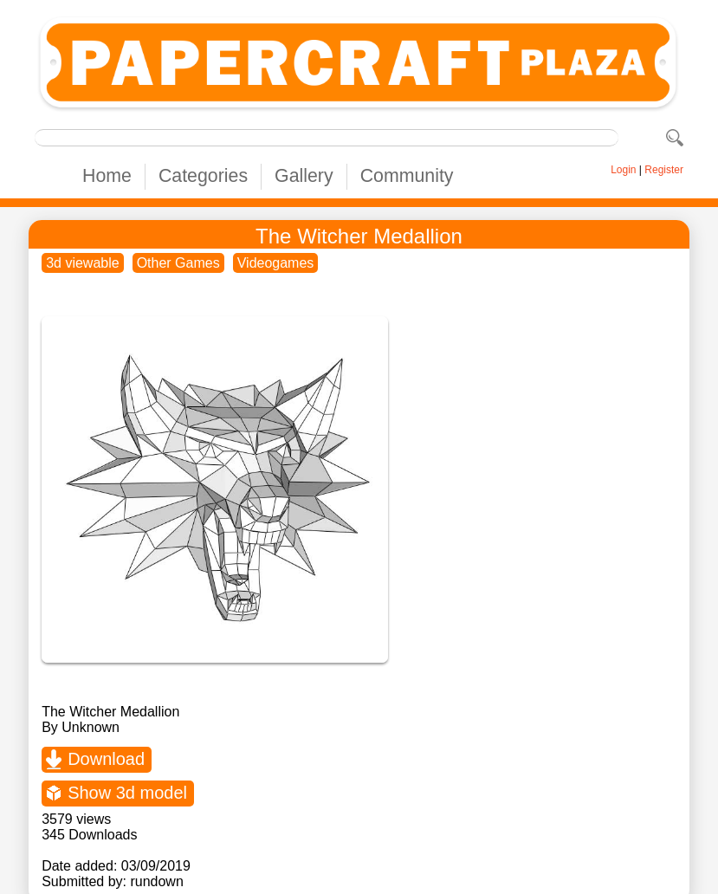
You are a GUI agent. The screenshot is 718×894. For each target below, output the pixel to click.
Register (663, 170)
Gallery (304, 175)
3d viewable (83, 263)
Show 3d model (127, 792)
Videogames (275, 263)
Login (623, 170)
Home (107, 175)
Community (407, 175)
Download (106, 758)
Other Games (178, 263)
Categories (203, 175)
